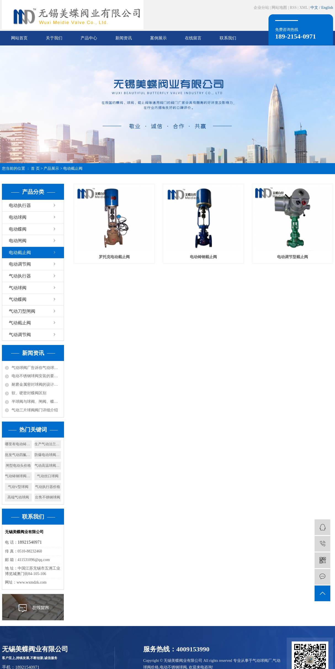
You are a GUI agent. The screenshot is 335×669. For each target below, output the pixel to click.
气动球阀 (17, 287)
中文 (314, 8)
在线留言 (193, 38)
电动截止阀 (73, 168)
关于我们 (54, 38)
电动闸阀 (17, 240)
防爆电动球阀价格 (47, 455)
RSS (293, 8)
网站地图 (279, 8)
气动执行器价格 (47, 487)
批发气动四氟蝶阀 (18, 455)
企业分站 (261, 8)
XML (303, 8)
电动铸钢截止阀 (203, 257)
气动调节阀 (20, 334)
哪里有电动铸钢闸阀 (18, 444)
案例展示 (158, 38)
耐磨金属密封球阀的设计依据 (36, 384)
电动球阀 (17, 217)
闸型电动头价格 (18, 465)
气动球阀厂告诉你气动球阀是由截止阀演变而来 (36, 368)
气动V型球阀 (18, 487)
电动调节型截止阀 (292, 257)
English (327, 8)
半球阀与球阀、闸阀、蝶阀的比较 (36, 402)
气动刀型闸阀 (22, 311)
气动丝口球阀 (48, 476)
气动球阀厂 (262, 661)
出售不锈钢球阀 (47, 497)
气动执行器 (20, 276)
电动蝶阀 (17, 229)
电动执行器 (20, 205)
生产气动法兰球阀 (47, 444)
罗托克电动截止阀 (114, 257)
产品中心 (89, 38)
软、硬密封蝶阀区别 (29, 393)
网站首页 (19, 38)
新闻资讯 (123, 38)
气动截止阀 (20, 322)
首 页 (35, 168)
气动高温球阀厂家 (47, 465)
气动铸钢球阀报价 (18, 476)
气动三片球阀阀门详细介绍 (35, 410)
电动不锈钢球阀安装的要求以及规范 (36, 376)
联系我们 (228, 38)
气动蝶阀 (17, 299)
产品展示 (51, 168)
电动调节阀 (20, 264)
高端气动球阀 (18, 497)
